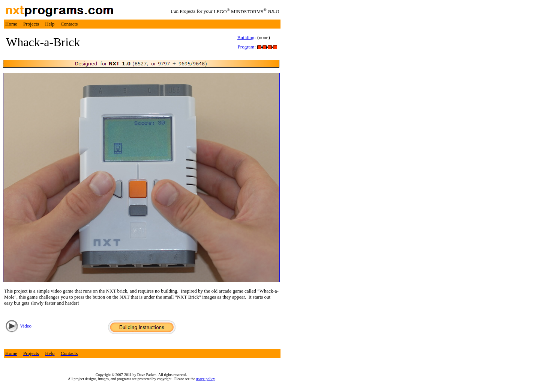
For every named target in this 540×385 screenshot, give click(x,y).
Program (246, 47)
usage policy (205, 379)
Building (246, 37)
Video (26, 326)
